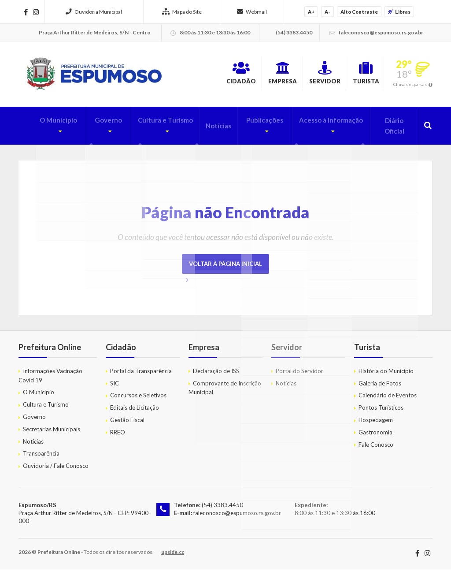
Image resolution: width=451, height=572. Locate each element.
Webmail (252, 11)
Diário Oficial (392, 128)
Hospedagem (376, 422)
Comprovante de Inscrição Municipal (225, 390)
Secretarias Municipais (51, 431)
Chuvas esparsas (410, 85)
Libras (399, 12)
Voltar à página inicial (225, 265)
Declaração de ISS (216, 373)
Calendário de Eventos (388, 397)
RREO (117, 434)
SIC (114, 385)
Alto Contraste (359, 12)
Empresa (255, 74)
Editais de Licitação (134, 410)
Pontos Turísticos (381, 410)
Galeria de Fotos (380, 385)
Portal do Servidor (299, 373)
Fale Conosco (376, 446)
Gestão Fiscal (127, 422)
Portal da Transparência (141, 373)
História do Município (386, 373)
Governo (89, 128)
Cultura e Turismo (149, 128)
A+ (311, 12)
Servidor (307, 74)
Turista (359, 74)
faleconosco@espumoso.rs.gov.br (236, 515)
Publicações (251, 128)
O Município (38, 128)
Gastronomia (375, 434)
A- (327, 12)
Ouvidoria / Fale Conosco (56, 468)
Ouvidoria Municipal (94, 11)
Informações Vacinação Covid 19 (50, 378)
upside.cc (172, 554)
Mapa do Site (182, 11)
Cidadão (203, 74)
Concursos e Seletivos (138, 397)
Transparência (41, 456)
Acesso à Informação (321, 128)
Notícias (208, 128)
